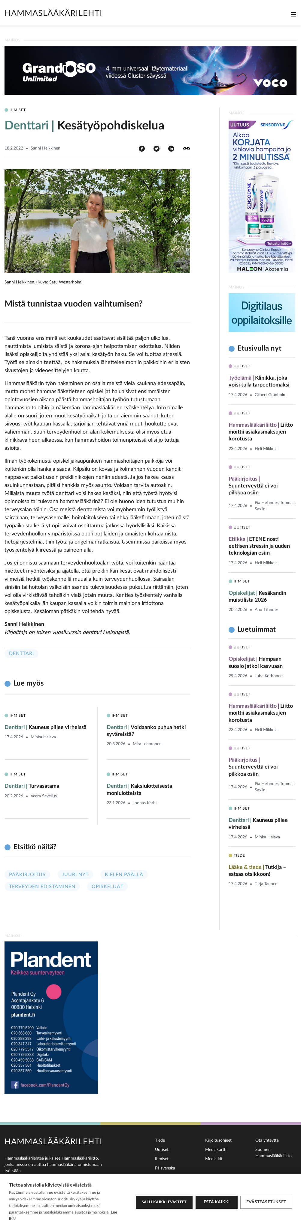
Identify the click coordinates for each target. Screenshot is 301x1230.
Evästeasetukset (266, 1202)
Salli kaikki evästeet (163, 1202)
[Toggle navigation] (293, 14)
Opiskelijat (107, 886)
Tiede (160, 1140)
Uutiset (162, 1150)
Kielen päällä (124, 874)
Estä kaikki (216, 1202)
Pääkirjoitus (27, 874)
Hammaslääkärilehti (53, 13)
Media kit (213, 1159)
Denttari (21, 653)
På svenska (165, 1168)
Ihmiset (162, 1159)
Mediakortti (216, 1150)
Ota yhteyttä (267, 1140)
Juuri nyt (75, 874)
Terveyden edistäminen (42, 886)
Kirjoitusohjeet (218, 1140)
